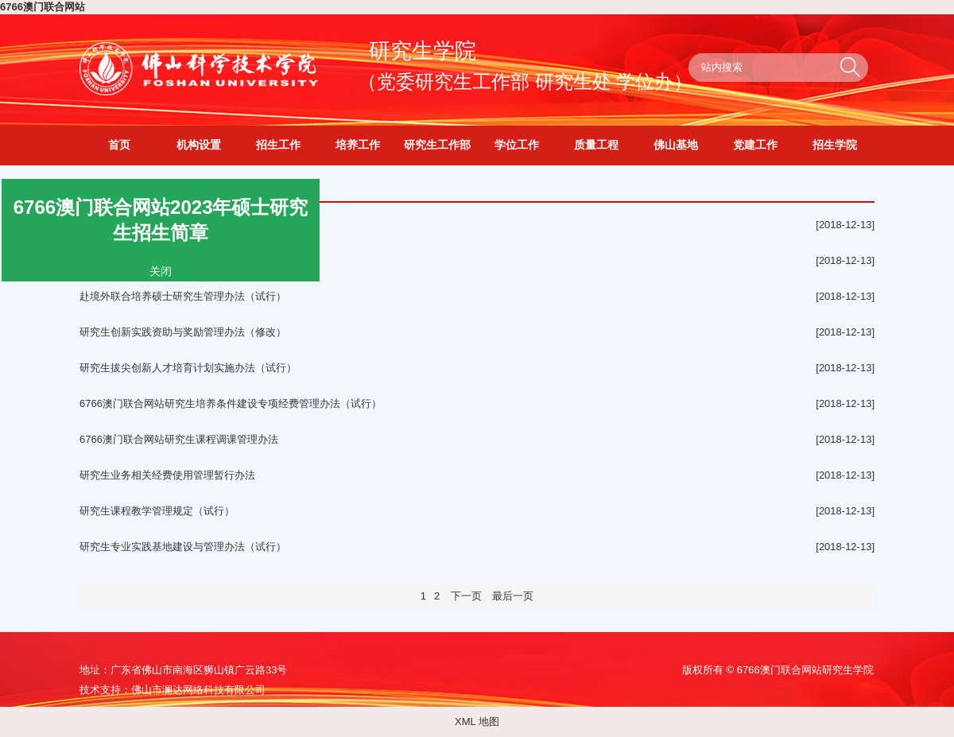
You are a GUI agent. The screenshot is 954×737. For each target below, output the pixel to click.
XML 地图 (477, 721)
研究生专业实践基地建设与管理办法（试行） (183, 547)
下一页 (466, 596)
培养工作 (357, 145)
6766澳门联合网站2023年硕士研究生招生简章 (160, 219)
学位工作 (516, 145)
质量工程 (596, 145)
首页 (119, 145)
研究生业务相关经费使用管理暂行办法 (167, 475)
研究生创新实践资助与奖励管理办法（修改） (183, 332)
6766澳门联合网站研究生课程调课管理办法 (179, 439)
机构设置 (198, 145)
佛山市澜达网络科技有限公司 (198, 690)
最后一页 (512, 596)
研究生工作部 (437, 145)
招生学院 (834, 145)
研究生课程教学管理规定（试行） (157, 511)
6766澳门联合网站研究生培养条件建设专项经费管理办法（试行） (231, 403)
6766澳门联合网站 (42, 7)
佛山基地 (675, 145)
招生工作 (278, 145)
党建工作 (755, 145)
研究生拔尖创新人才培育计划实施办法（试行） (188, 368)
